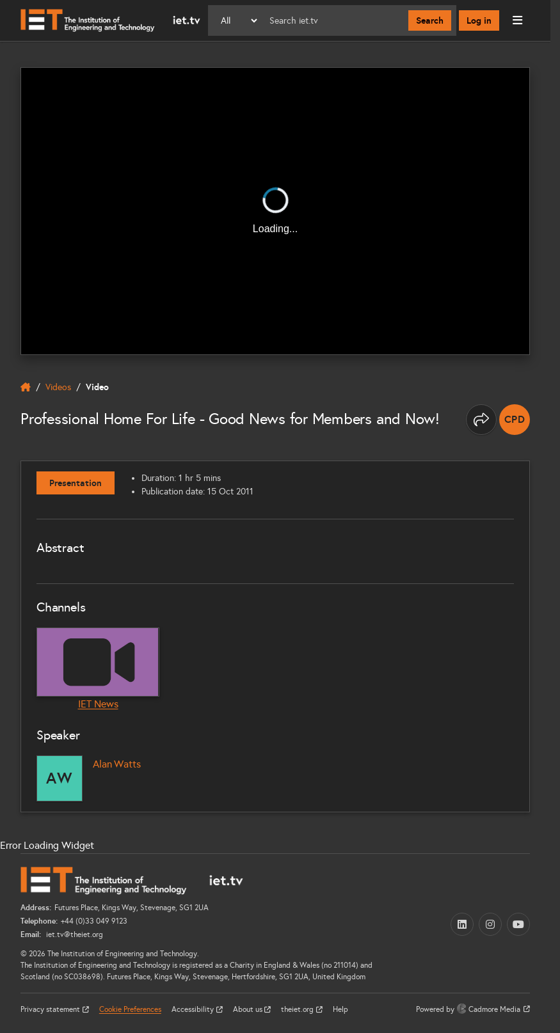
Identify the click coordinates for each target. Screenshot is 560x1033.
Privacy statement (51, 1009)
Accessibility (194, 1009)
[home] (25, 386)
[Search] (333, 20)
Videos (58, 387)
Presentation (75, 483)
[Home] (110, 20)
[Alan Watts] (59, 778)
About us (248, 1009)
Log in (479, 20)
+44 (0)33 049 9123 (94, 921)
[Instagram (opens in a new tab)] (490, 924)
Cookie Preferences (130, 1009)
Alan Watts (116, 764)
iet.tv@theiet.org (73, 934)
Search (430, 20)
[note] (514, 419)
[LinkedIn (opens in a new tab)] (462, 924)
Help (340, 1009)
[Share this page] (481, 419)
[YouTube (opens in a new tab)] (518, 924)
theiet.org (298, 1009)
